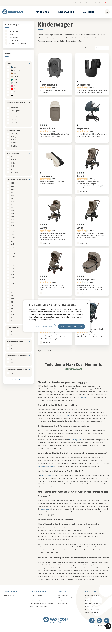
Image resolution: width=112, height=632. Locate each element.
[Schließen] (87, 303)
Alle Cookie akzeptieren (71, 326)
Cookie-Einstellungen (42, 326)
